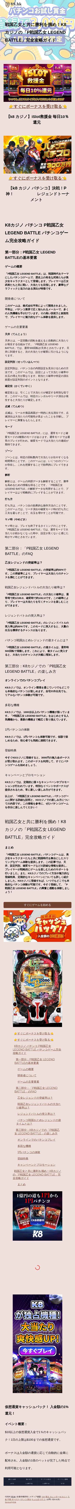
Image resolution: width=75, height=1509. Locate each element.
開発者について (26, 1075)
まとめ (21, 1184)
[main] (37, 30)
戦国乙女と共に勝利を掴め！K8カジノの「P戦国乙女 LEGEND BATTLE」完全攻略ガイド (37, 1174)
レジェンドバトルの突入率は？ (36, 1113)
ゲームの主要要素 (28, 1081)
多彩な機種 (24, 1146)
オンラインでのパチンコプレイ (36, 1139)
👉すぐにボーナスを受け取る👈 (33, 1033)
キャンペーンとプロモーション (36, 1164)
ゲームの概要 (25, 1069)
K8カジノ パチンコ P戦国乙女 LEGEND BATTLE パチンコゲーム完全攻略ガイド (37, 1049)
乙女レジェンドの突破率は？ (35, 1097)
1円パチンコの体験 (28, 1152)
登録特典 (22, 1158)
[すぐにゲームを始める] (37, 905)
